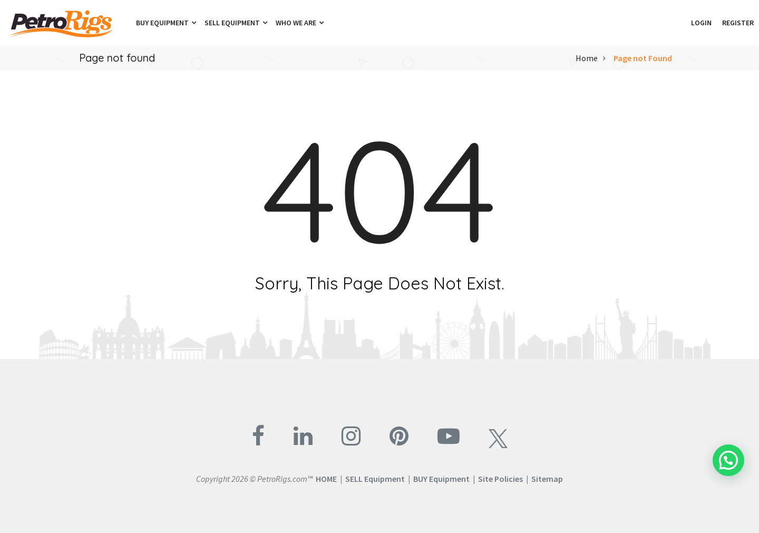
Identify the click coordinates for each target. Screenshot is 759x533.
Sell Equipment (236, 22)
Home (587, 58)
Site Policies (500, 478)
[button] (680, 22)
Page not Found (643, 58)
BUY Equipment (441, 478)
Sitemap (547, 478)
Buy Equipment (166, 22)
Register (738, 22)
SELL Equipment (375, 478)
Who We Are (300, 22)
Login (701, 22)
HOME (326, 478)
